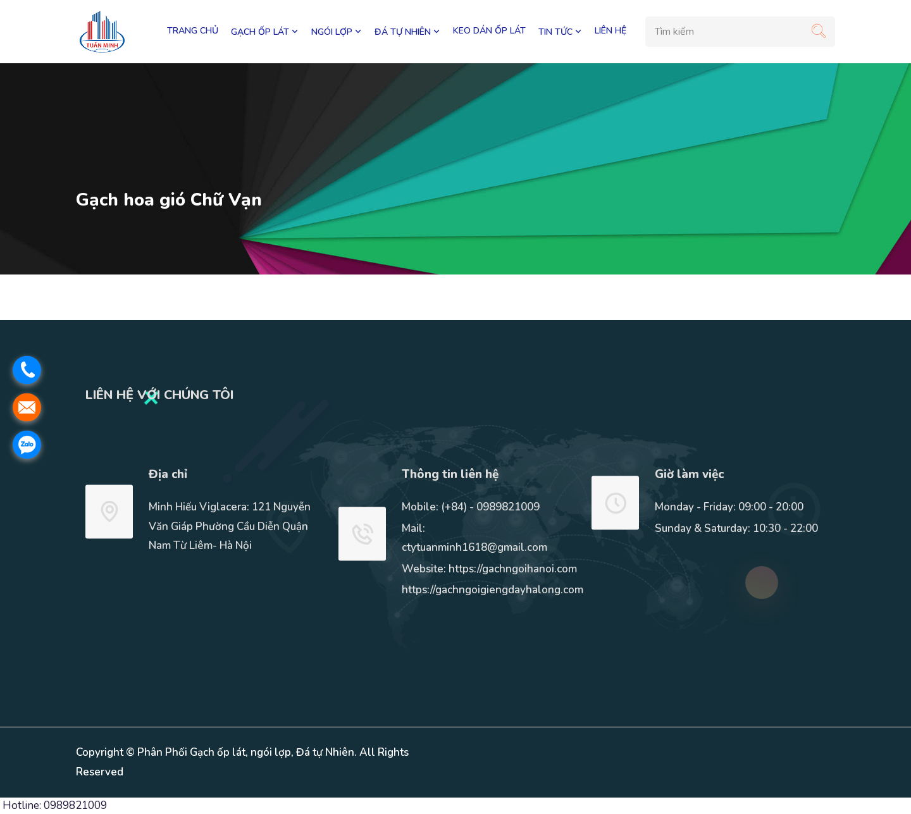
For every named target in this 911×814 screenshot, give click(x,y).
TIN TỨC (560, 31)
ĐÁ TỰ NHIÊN (407, 31)
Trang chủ (192, 31)
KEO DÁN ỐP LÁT (489, 31)
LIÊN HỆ (610, 31)
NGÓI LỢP (336, 31)
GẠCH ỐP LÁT (265, 31)
